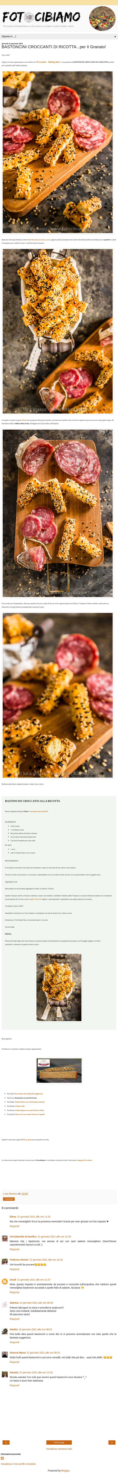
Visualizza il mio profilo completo (18, 1464)
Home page (59, 1442)
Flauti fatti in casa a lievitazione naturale (29, 1102)
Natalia (14, 1329)
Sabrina (14, 1302)
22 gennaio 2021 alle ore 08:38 (36, 1302)
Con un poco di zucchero (38, 811)
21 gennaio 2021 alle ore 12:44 (54, 1236)
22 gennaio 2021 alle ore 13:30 (36, 1372)
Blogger (65, 1470)
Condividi (9, 1199)
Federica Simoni (19, 1259)
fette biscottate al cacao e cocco (39, 240)
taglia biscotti (35, 899)
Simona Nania (18, 1352)
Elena (13, 1216)
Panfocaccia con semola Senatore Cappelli (29, 1114)
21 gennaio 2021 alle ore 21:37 (33, 1279)
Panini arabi (20, 1106)
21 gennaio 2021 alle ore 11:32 (33, 1216)
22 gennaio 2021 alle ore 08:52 (35, 1329)
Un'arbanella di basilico (23, 1236)
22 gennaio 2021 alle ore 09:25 (43, 1352)
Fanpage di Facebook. (84, 1160)
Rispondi (14, 1226)
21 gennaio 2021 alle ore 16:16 (46, 1259)
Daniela (14, 1372)
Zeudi (13, 1279)
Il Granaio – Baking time (48, 62)
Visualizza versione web (59, 1449)
